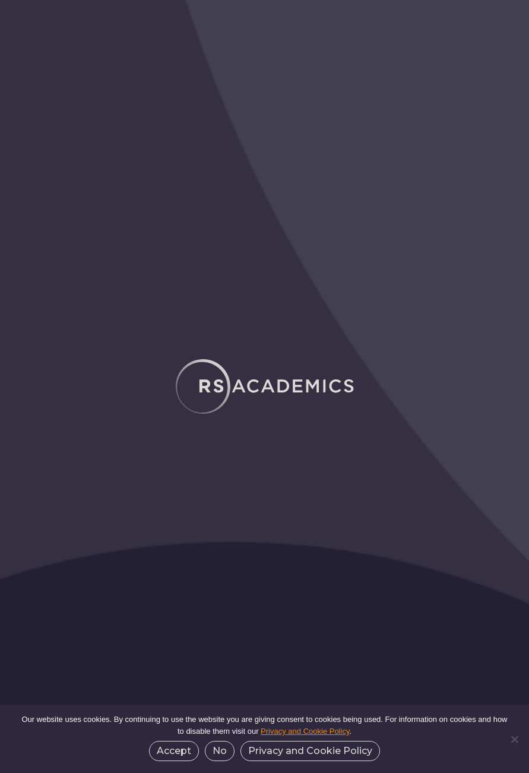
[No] (514, 739)
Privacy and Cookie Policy (305, 731)
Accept (174, 750)
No (220, 750)
